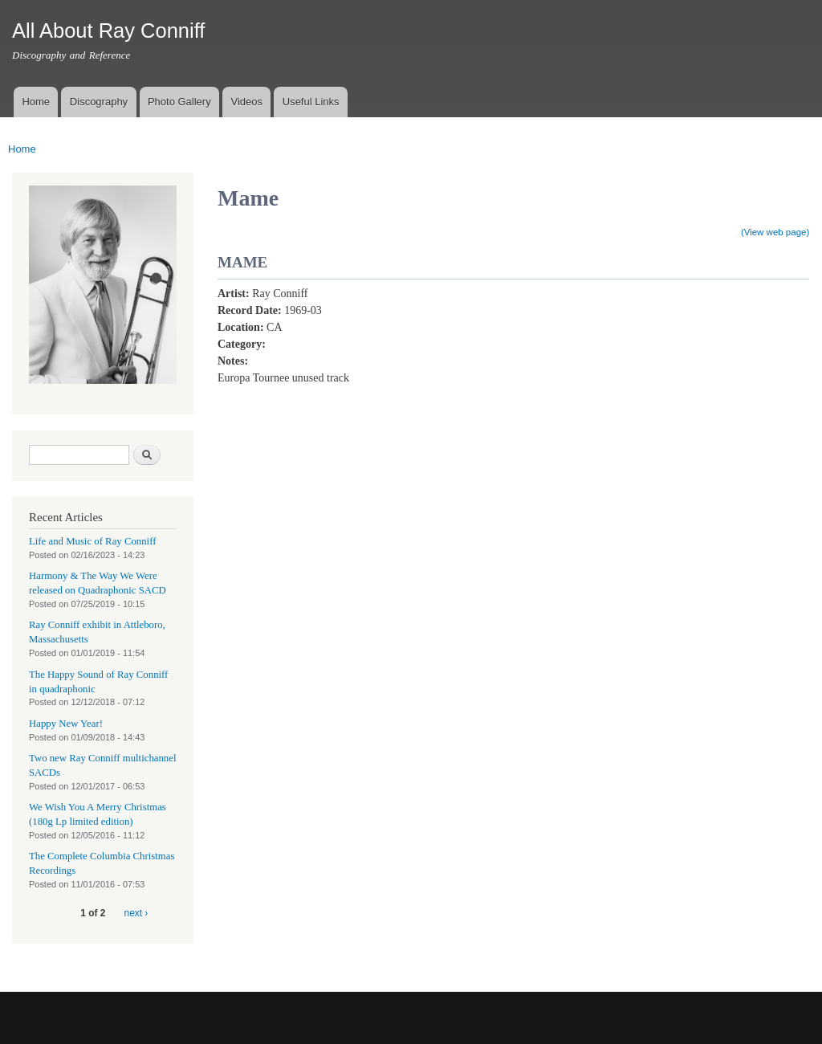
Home (36, 102)
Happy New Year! (66, 723)
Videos (246, 102)
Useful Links (311, 102)
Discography (99, 102)
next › (136, 913)
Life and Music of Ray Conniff (92, 541)
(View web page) (775, 232)
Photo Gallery (179, 102)
